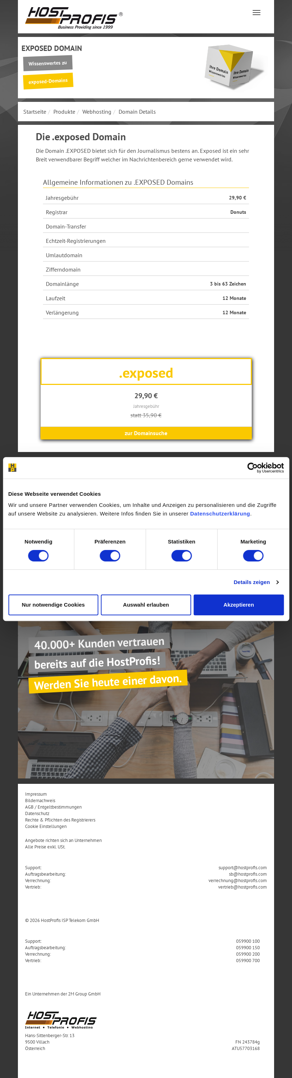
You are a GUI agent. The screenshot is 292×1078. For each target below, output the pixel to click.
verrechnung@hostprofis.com (238, 880)
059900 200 (248, 954)
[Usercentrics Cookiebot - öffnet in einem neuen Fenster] (252, 467)
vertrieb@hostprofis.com (242, 887)
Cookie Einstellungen (46, 826)
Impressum (36, 794)
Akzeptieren (239, 605)
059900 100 (248, 941)
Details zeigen (252, 582)
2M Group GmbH (84, 994)
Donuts (238, 212)
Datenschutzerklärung (220, 513)
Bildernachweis (40, 800)
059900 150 (248, 947)
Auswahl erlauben (146, 605)
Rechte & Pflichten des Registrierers (60, 820)
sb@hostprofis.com (248, 874)
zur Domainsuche (146, 433)
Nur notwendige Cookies (53, 605)
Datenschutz (37, 813)
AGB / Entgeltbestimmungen (53, 807)
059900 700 (248, 960)
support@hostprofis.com (243, 867)
